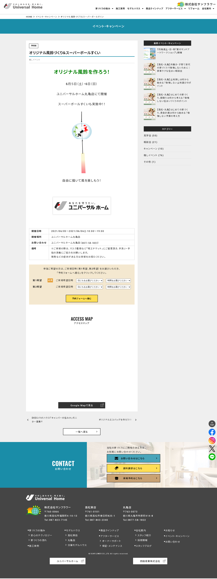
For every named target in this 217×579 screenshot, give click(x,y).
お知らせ (170, 530)
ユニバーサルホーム (67, 561)
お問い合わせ (172, 541)
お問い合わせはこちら (133, 458)
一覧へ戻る (82, 432)
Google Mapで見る (81, 405)
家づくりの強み (102, 8)
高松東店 (73, 535)
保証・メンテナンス (112, 546)
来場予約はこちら (132, 478)
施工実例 (120, 8)
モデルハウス (133, 8)
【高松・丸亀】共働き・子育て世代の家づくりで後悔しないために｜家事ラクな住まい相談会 (174, 67)
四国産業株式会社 (150, 561)
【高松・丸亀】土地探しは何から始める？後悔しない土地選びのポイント (174, 82)
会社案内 (206, 8)
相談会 (147, 142)
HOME (29, 17)
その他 (147, 162)
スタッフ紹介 (144, 535)
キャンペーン (151, 148)
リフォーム (194, 8)
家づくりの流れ (39, 540)
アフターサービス (174, 8)
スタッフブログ (144, 546)
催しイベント (151, 155)
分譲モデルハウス (77, 545)
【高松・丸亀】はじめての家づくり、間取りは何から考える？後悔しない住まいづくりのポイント (173, 97)
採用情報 (142, 540)
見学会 (147, 135)
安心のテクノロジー (41, 535)
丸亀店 (71, 540)
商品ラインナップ (154, 8)
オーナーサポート (111, 541)
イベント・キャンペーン (46, 17)
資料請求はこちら (132, 468)
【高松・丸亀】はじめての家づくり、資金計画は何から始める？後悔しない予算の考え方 (173, 112)
